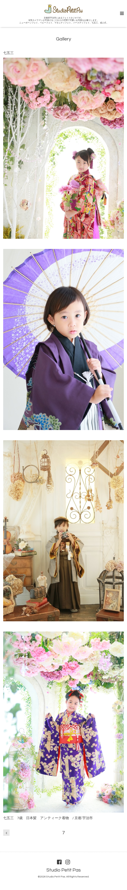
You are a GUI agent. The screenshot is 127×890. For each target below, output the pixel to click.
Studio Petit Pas (63, 870)
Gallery (63, 38)
